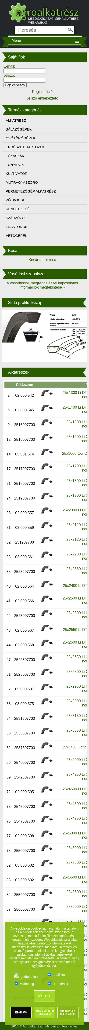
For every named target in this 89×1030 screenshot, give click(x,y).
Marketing (24, 984)
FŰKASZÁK (15, 156)
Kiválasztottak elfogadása (45, 1012)
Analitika (56, 975)
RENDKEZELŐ (18, 209)
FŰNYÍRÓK (15, 165)
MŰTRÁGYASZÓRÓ (22, 182)
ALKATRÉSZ (16, 120)
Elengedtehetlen (26, 975)
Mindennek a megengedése (68, 1012)
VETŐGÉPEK (17, 236)
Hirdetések (58, 984)
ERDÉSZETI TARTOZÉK (25, 147)
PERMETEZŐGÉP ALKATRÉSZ (31, 191)
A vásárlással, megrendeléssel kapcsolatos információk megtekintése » (42, 285)
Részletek (44, 996)
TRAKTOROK (17, 227)
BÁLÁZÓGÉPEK (19, 129)
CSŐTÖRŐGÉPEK (21, 138)
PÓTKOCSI (15, 200)
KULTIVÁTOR (17, 174)
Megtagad (21, 1012)
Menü (16, 40)
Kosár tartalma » (42, 260)
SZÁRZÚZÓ (15, 218)
